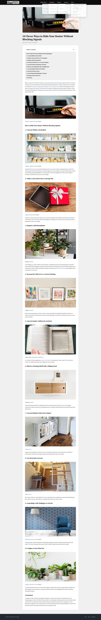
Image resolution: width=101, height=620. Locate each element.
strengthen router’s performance (51, 86)
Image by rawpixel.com (30, 121)
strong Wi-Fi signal (36, 86)
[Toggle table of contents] (74, 50)
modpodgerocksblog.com (37, 357)
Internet (51, 2)
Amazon (32, 402)
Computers (43, 2)
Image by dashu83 (29, 215)
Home (85, 617)
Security (66, 2)
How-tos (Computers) (32, 42)
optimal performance (60, 268)
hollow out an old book (46, 360)
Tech (72, 2)
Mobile (59, 2)
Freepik (31, 261)
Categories (93, 617)
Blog (89, 617)
